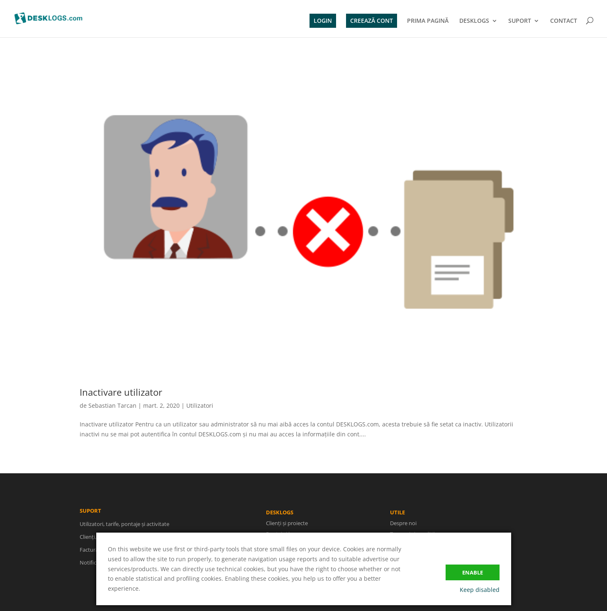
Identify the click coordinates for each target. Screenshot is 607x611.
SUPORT (519, 21)
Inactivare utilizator (121, 392)
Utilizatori (199, 405)
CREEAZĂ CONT (371, 20)
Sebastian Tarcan (112, 405)
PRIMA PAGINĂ (428, 21)
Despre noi (403, 531)
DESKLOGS (474, 21)
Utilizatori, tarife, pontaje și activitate (124, 529)
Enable (472, 572)
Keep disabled (480, 590)
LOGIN (323, 20)
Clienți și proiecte (288, 523)
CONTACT (563, 21)
